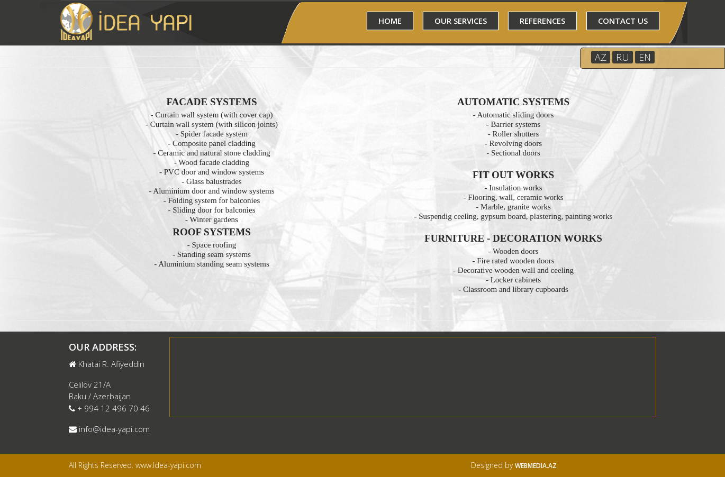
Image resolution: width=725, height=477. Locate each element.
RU (622, 57)
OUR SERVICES (460, 20)
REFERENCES (542, 20)
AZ (600, 57)
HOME (390, 20)
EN (645, 57)
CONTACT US (623, 20)
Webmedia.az (536, 465)
